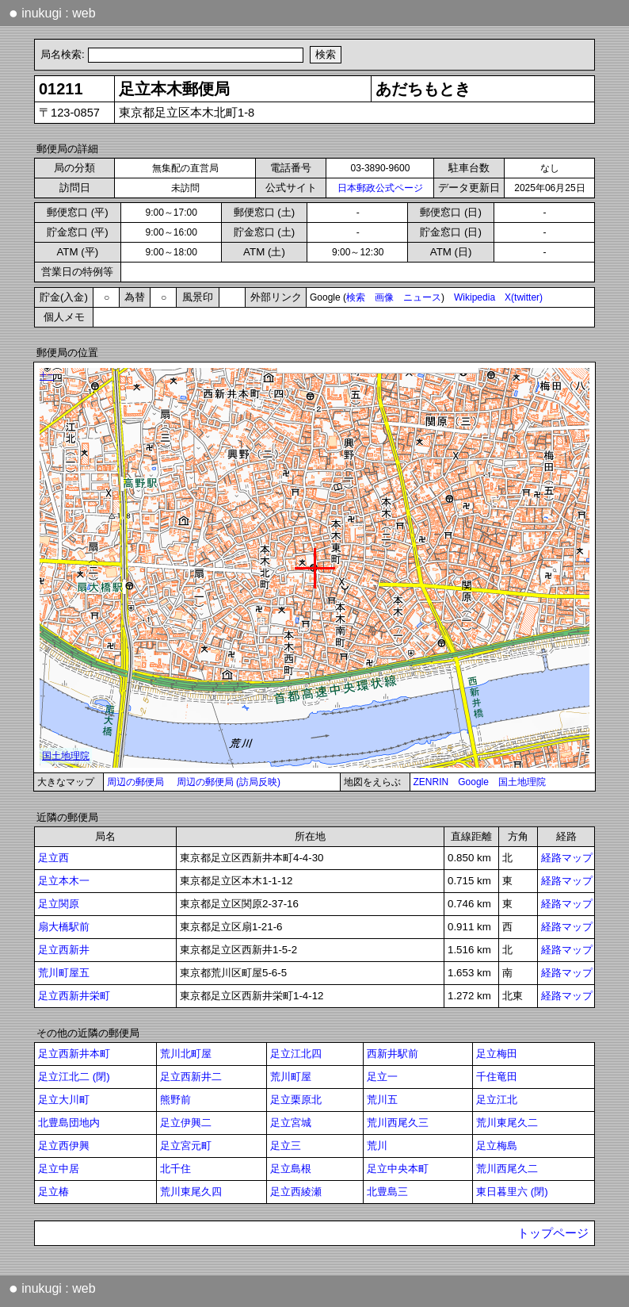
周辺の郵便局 (135, 782)
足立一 (382, 1077)
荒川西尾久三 (398, 1123)
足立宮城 (290, 1123)
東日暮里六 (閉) (512, 1192)
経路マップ (567, 858)
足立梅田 (496, 1054)
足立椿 (53, 1192)
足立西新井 (64, 950)
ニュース (422, 297)
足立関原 (58, 904)
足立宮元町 (186, 1146)
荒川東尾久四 (191, 1192)
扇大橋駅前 (64, 927)
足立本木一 (64, 881)
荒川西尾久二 (507, 1169)
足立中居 (58, 1169)
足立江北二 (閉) (74, 1077)
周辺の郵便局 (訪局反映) (228, 782)
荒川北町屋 (186, 1054)
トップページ (553, 1233)
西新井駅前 (392, 1054)
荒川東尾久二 (507, 1123)
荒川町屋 (290, 1077)
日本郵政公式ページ (380, 188)
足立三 (285, 1146)
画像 (384, 297)
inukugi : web (52, 12)
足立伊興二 (186, 1123)
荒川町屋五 (64, 973)
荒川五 (382, 1100)
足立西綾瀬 (296, 1192)
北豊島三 (387, 1192)
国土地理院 (522, 782)
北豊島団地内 (69, 1123)
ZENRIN (431, 782)
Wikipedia (474, 297)
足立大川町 (64, 1100)
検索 (355, 297)
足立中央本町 (398, 1169)
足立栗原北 (296, 1100)
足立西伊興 (64, 1146)
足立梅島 (496, 1146)
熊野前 (175, 1100)
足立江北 (496, 1100)
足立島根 (290, 1169)
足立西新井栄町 (74, 996)
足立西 (53, 858)
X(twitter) (524, 297)
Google (473, 782)
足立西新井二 (191, 1077)
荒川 (377, 1146)
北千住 (175, 1169)
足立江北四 (296, 1054)
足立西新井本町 (74, 1054)
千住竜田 (496, 1077)
